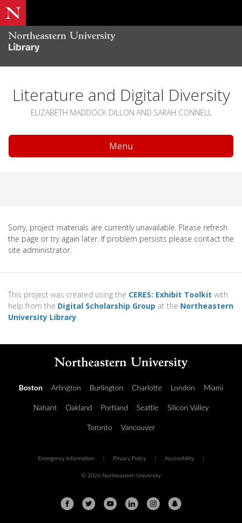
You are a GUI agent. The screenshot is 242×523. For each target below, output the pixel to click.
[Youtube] (110, 503)
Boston (30, 387)
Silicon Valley (188, 407)
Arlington (66, 387)
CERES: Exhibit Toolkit (170, 294)
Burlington (106, 387)
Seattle (148, 407)
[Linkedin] (131, 503)
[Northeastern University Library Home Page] (121, 43)
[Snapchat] (174, 503)
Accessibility (179, 458)
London (182, 387)
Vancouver (138, 427)
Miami (213, 387)
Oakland (79, 407)
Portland (114, 407)
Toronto (99, 427)
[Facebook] (67, 503)
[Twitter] (88, 503)
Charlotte (147, 387)
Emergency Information (66, 458)
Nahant (45, 407)
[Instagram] (153, 503)
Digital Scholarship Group (106, 306)
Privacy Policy (129, 458)
